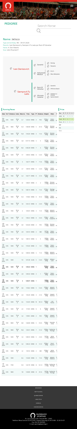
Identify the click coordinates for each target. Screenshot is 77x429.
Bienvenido (38, 388)
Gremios (38, 403)
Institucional (38, 391)
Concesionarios (38, 407)
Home (9, 17)
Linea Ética (38, 399)
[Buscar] (53, 26)
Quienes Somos (38, 395)
